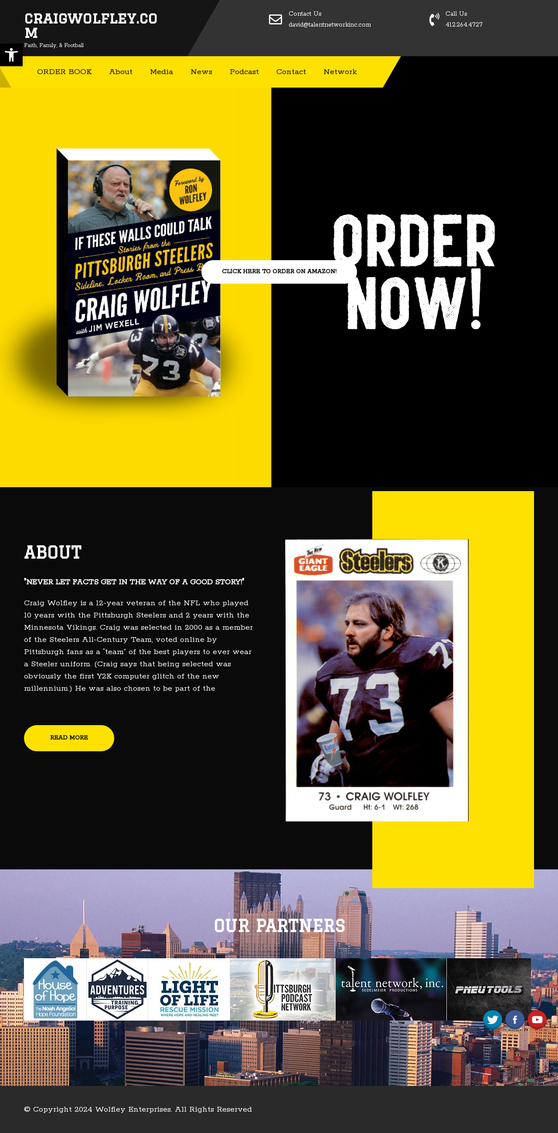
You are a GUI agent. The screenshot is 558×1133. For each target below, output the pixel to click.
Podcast (244, 72)
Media (161, 72)
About (121, 72)
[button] (11, 55)
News (201, 72)
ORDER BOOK (64, 72)
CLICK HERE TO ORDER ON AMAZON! (279, 271)
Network (340, 72)
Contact (291, 72)
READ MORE (69, 738)
